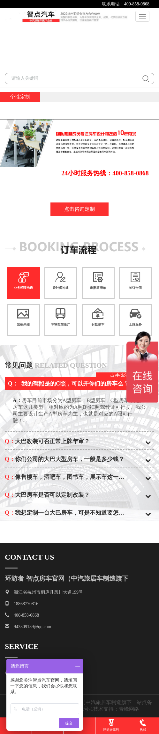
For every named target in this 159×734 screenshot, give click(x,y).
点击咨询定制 (79, 209)
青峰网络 (131, 709)
